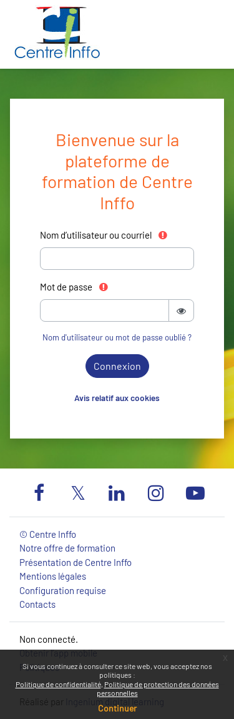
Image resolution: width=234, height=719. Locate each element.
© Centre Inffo (47, 534)
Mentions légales (52, 576)
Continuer (117, 708)
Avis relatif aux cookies (117, 397)
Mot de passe (74, 286)
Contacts (37, 604)
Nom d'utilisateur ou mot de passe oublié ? (117, 337)
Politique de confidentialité (58, 684)
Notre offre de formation (67, 547)
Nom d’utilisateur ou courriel (104, 234)
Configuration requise (62, 590)
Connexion (117, 366)
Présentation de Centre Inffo (75, 562)
